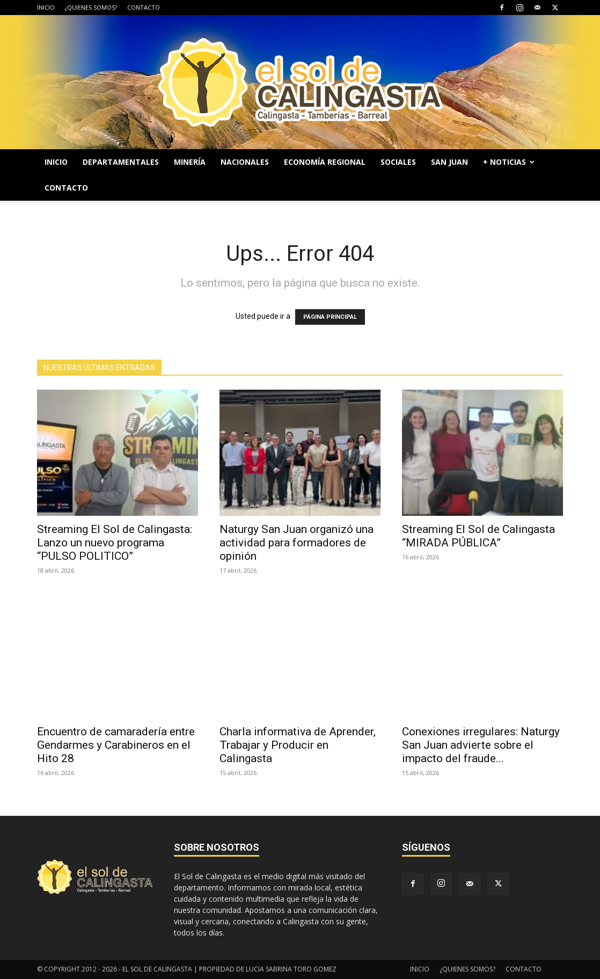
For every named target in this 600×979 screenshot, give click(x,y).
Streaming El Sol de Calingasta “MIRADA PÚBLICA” (478, 536)
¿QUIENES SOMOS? (91, 7)
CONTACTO (143, 7)
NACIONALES (245, 162)
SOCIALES (398, 162)
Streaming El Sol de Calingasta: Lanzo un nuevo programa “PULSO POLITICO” (114, 542)
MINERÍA (190, 162)
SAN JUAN (449, 162)
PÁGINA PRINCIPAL (330, 316)
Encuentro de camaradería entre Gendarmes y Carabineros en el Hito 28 (116, 745)
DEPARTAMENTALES (121, 162)
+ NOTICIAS (509, 162)
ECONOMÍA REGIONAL (324, 162)
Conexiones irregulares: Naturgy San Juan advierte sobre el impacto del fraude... (481, 745)
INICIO (46, 7)
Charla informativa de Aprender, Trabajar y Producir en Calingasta (297, 745)
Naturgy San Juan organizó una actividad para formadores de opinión (296, 542)
